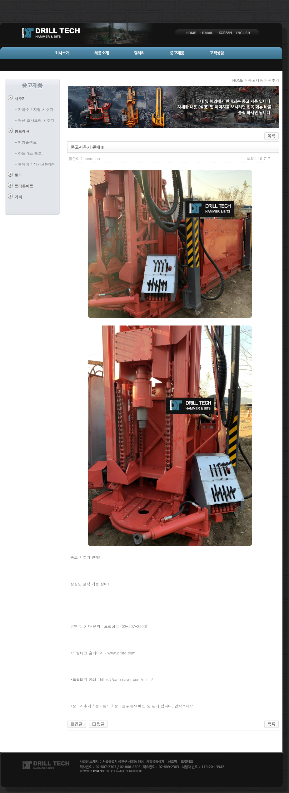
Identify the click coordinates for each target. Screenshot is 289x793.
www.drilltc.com (121, 652)
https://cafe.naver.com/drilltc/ (126, 679)
